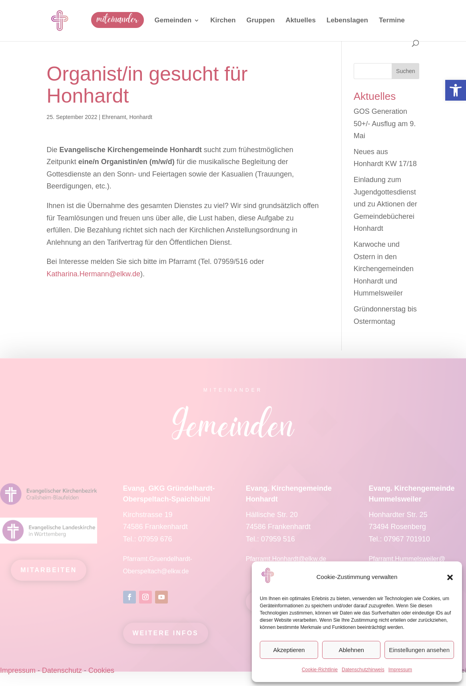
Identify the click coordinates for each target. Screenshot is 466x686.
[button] (450, 577)
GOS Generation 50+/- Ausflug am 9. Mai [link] (385, 123)
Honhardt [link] (140, 117)
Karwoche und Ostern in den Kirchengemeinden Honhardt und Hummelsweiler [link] (384, 268)
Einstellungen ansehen (419, 649)
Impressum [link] (400, 669)
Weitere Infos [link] (166, 636)
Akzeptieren (289, 649)
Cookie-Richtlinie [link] (320, 669)
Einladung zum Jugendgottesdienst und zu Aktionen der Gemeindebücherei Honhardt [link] (385, 204)
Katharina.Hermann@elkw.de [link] (93, 274)
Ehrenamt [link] (114, 117)
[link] (455, 90)
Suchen (405, 71)
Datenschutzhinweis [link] (363, 669)
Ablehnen (351, 649)
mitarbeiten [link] (48, 573)
